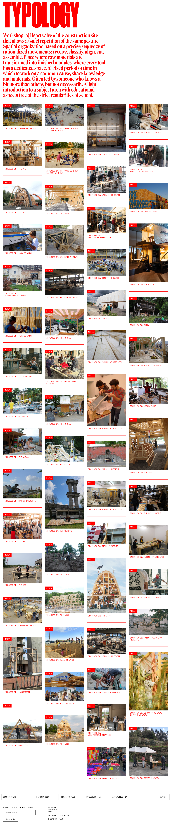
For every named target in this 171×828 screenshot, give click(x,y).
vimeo (50, 811)
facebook (52, 807)
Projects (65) (68, 797)
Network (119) (43, 797)
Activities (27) (120, 797)
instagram (52, 809)
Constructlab (9, 797)
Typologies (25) (94, 797)
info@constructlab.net (59, 815)
